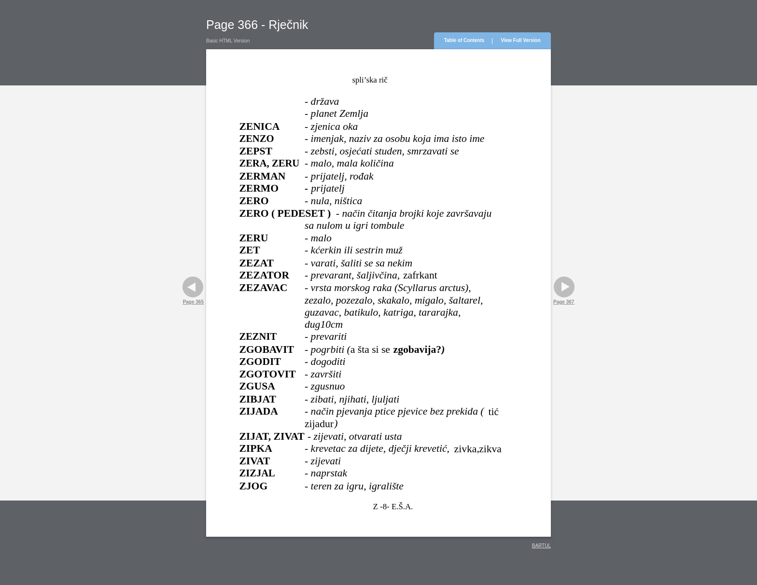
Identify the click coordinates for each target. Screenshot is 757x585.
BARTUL (541, 545)
